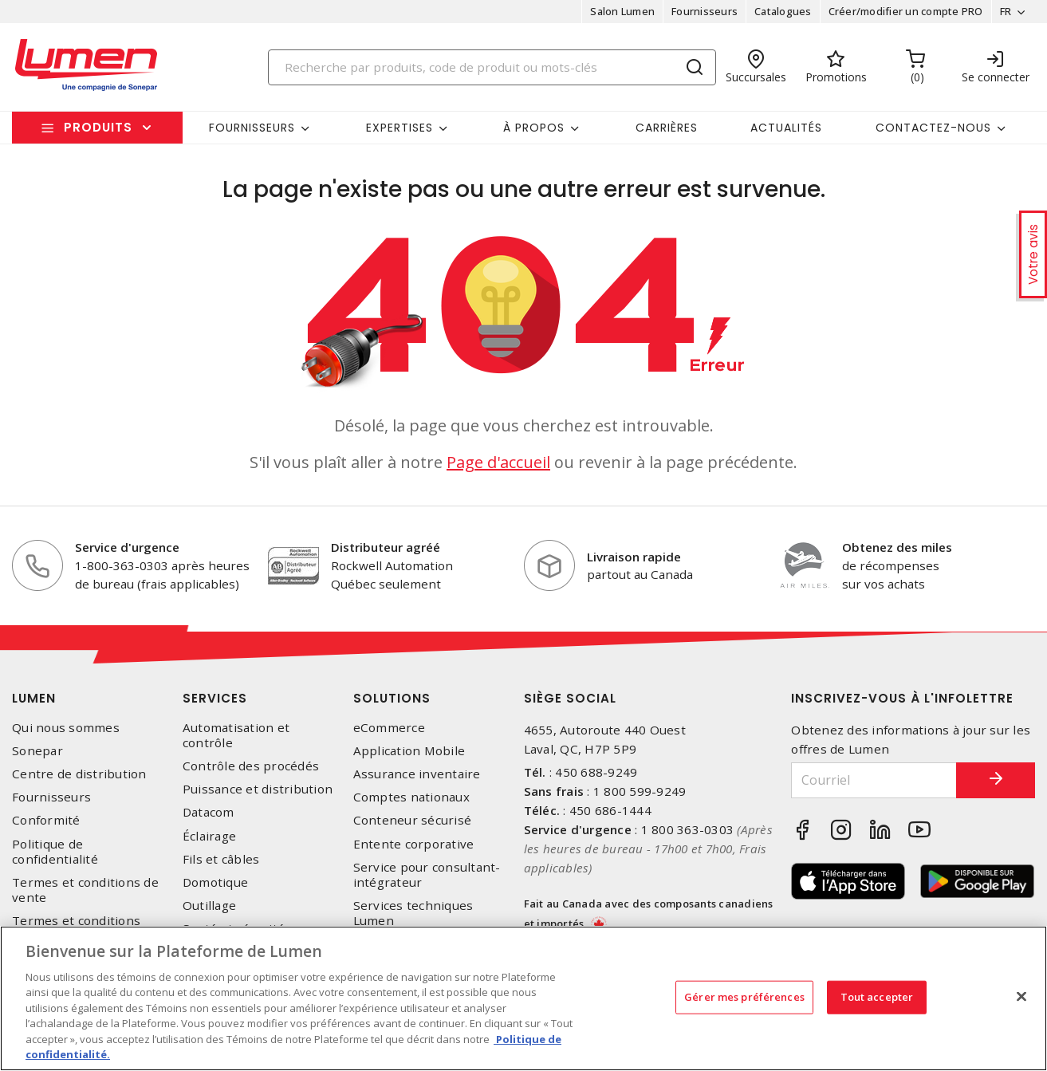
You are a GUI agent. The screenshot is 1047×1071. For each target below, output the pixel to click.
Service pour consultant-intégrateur (427, 875)
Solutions (392, 698)
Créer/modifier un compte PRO (905, 11)
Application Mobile (409, 750)
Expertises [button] (399, 128)
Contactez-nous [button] (933, 128)
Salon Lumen (622, 11)
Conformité (46, 820)
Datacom (208, 812)
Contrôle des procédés (251, 766)
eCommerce (389, 727)
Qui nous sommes (66, 727)
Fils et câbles (221, 859)
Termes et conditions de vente (85, 890)
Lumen (34, 698)
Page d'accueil (498, 462)
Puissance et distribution (258, 789)
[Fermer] (1021, 996)
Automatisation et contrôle (236, 735)
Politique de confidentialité (55, 852)
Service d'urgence (127, 547)
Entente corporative (413, 844)
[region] (523, 998)
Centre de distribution (79, 774)
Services (215, 698)
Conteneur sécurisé (412, 820)
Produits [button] (98, 127)
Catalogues (783, 11)
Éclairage (209, 836)
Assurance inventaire (417, 774)
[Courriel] (873, 780)
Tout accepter (877, 997)
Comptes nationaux (411, 797)
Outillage (209, 905)
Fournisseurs (704, 11)
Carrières (667, 128)
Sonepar (37, 750)
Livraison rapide (634, 557)
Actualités (786, 128)
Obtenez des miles (897, 547)
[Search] (492, 67)
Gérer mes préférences (744, 997)
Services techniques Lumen (413, 913)
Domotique (215, 882)
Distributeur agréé (385, 547)
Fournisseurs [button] (252, 128)
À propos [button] (534, 128)
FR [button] (1005, 11)
